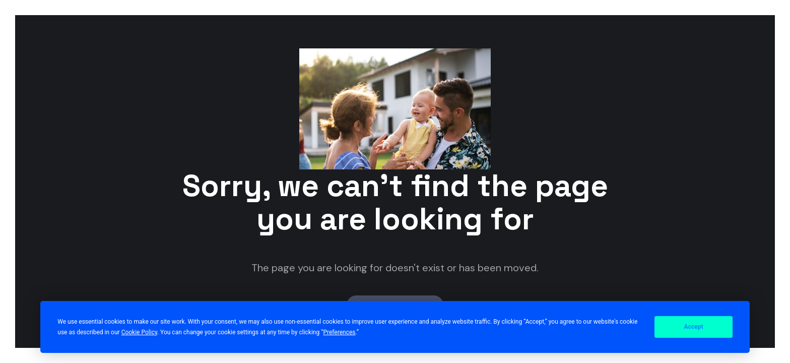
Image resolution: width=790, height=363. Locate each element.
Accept (693, 326)
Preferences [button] (339, 332)
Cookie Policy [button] (139, 332)
